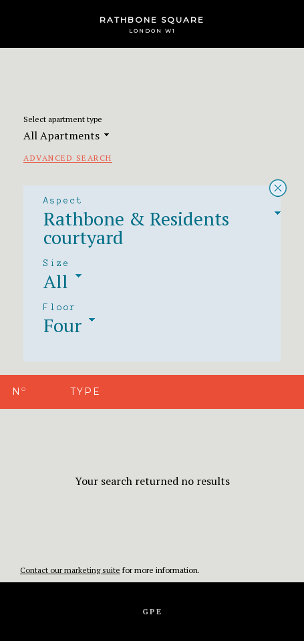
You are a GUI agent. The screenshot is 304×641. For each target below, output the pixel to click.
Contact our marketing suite (70, 570)
